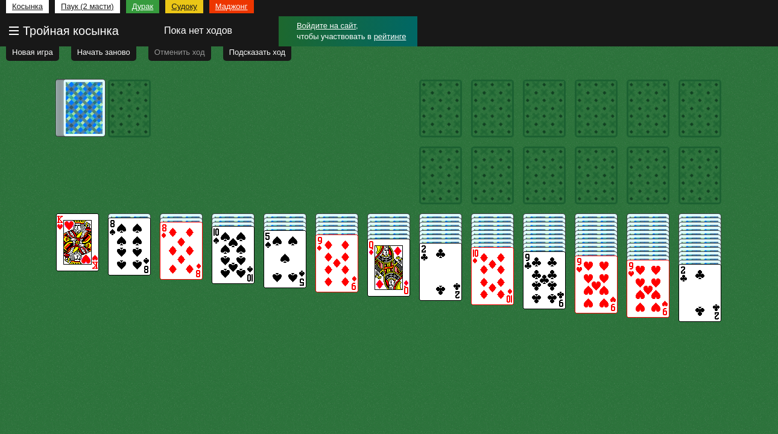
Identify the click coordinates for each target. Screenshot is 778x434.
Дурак (143, 6)
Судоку (184, 6)
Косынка (27, 6)
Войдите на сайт (326, 25)
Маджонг (231, 6)
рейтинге (390, 36)
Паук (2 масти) (87, 6)
